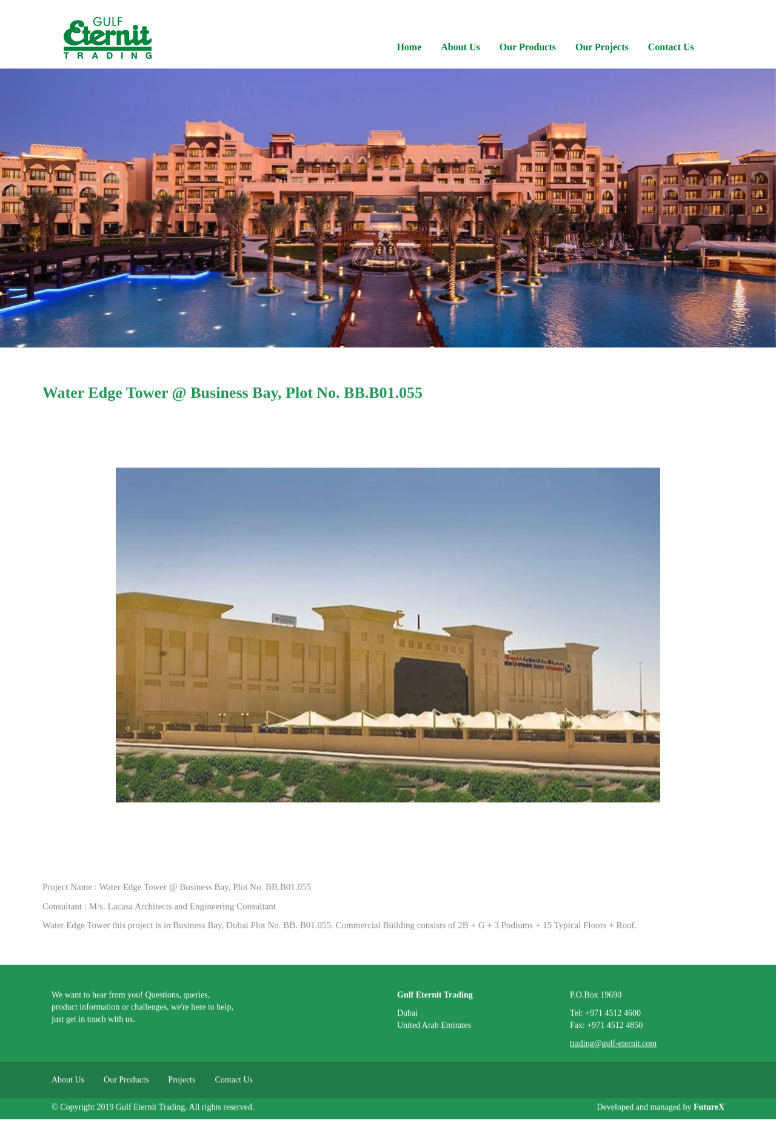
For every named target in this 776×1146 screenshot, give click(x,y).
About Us (460, 47)
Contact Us (671, 47)
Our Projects (602, 47)
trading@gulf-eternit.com (613, 1047)
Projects (181, 1083)
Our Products (528, 47)
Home (408, 47)
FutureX (709, 1111)
